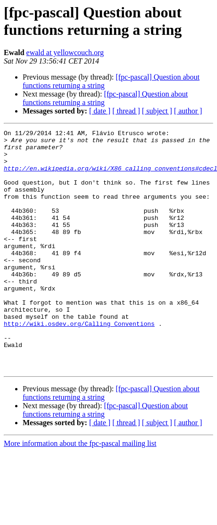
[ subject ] (157, 111)
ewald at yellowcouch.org (65, 52)
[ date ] (99, 111)
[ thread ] (126, 111)
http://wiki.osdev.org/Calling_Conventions (79, 363)
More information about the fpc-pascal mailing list (80, 491)
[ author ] (188, 111)
